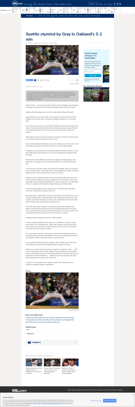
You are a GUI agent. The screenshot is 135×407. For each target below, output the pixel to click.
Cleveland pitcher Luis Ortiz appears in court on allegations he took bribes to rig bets (34, 370)
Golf (66, 16)
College (61, 16)
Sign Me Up (93, 75)
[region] (67, 400)
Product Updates (117, 390)
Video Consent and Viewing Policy (52, 403)
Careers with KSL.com (105, 390)
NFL (44, 16)
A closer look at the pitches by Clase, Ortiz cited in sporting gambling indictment (52, 370)
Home (40, 16)
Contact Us (94, 390)
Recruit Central (95, 16)
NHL (56, 16)
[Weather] (69, 5)
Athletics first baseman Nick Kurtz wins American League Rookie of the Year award (50, 318)
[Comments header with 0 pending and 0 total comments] (52, 342)
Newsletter (79, 390)
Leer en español (74, 83)
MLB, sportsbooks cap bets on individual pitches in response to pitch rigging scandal (50, 320)
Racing (81, 16)
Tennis (76, 16)
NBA (48, 16)
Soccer (71, 16)
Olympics (87, 16)
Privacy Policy (87, 80)
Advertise (87, 390)
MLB (52, 16)
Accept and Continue (109, 400)
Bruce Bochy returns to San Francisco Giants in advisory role (43, 322)
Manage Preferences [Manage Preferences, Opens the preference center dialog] (96, 400)
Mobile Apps (71, 390)
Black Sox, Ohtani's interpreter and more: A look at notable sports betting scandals (69, 370)
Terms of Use (94, 79)
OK (133, 395)
